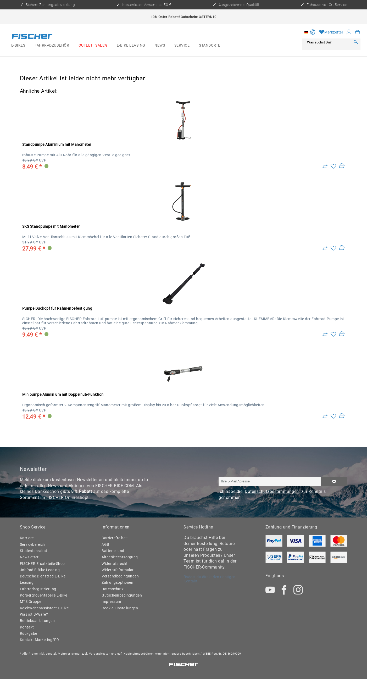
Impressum (111, 601)
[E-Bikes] (18, 45)
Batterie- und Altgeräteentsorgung (120, 554)
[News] (160, 45)
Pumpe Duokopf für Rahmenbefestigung (57, 308)
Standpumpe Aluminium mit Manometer (56, 144)
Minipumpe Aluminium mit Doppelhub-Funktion (63, 394)
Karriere (27, 538)
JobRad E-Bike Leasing (40, 570)
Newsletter (29, 557)
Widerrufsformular (118, 570)
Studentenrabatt (34, 551)
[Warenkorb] (357, 32)
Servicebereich (32, 544)
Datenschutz (113, 589)
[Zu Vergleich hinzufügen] (325, 166)
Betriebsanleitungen (37, 621)
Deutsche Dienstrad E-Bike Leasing (43, 579)
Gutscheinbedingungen (122, 595)
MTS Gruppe (30, 601)
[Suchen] (355, 42)
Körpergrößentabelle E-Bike (43, 595)
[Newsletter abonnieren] (334, 481)
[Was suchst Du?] (328, 42)
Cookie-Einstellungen (120, 608)
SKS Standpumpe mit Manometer (51, 226)
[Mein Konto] (349, 32)
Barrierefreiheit (115, 538)
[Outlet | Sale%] (93, 45)
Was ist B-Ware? (34, 614)
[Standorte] (209, 45)
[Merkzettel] (331, 32)
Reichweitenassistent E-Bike (44, 608)
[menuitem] (18, 45)
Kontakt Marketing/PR (39, 640)
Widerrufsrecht (114, 563)
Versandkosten (99, 653)
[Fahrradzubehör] (52, 45)
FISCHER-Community (204, 567)
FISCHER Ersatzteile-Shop (42, 563)
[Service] (182, 45)
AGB (105, 544)
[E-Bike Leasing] (131, 45)
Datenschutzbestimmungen (272, 491)
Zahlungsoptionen (117, 582)
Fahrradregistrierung (38, 589)
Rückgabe (28, 633)
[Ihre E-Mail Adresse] (270, 481)
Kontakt (27, 627)
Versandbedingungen (120, 576)
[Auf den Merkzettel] (333, 166)
